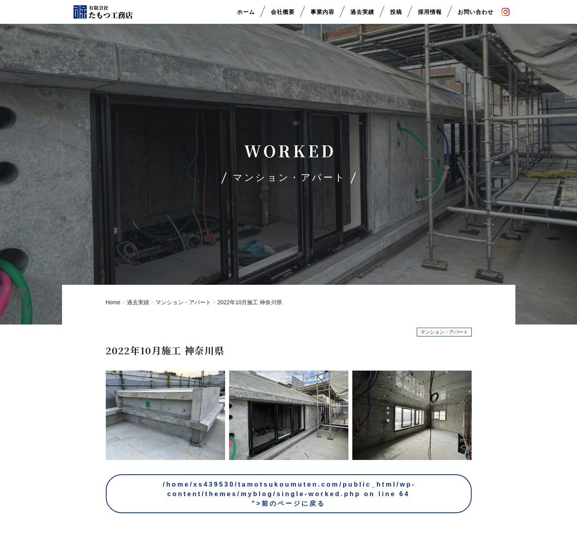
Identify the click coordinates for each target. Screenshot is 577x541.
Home (113, 302)
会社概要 (283, 15)
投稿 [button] (396, 15)
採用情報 (430, 15)
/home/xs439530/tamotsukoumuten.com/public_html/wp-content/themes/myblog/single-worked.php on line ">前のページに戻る (289, 497)
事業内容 (322, 15)
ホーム (246, 15)
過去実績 (362, 15)
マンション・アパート (183, 302)
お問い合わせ (475, 15)
